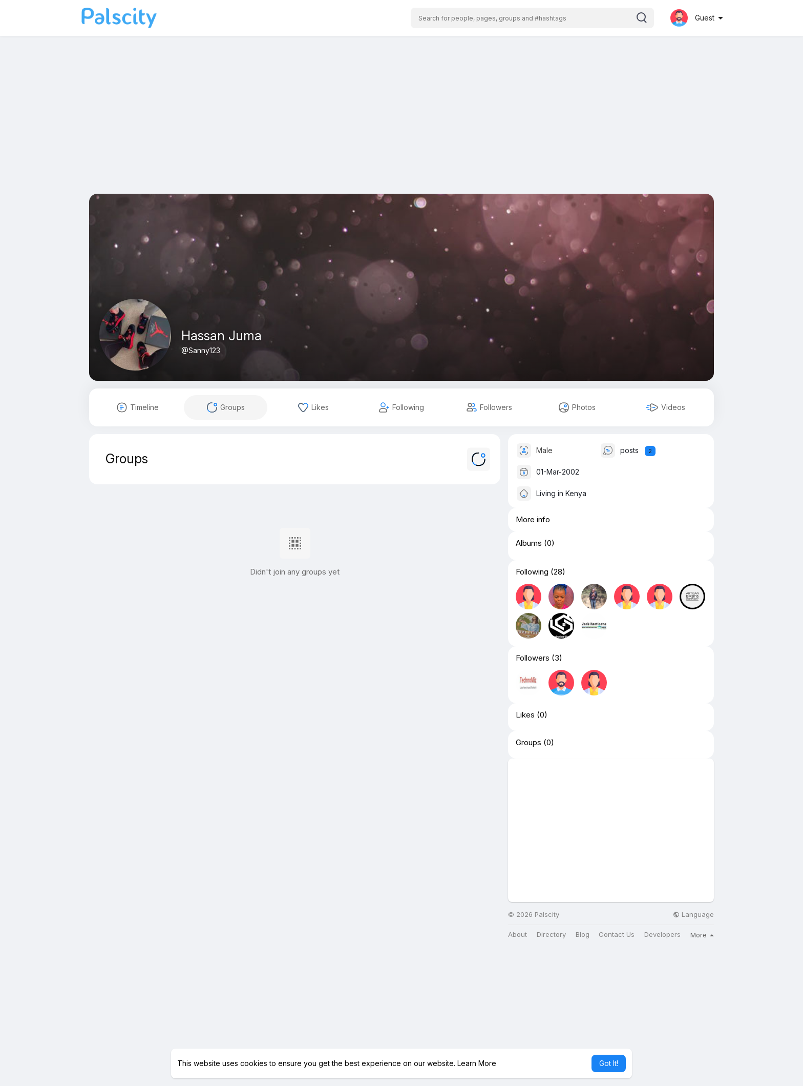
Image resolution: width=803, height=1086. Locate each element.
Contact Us (617, 934)
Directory (551, 934)
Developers (662, 934)
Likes (525, 715)
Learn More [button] (476, 1063)
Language (693, 914)
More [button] (702, 935)
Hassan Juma (221, 335)
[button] (532, 18)
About (517, 934)
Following (532, 572)
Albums (529, 543)
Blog (582, 934)
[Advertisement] (401, 122)
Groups (528, 743)
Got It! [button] (608, 1063)
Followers (533, 658)
